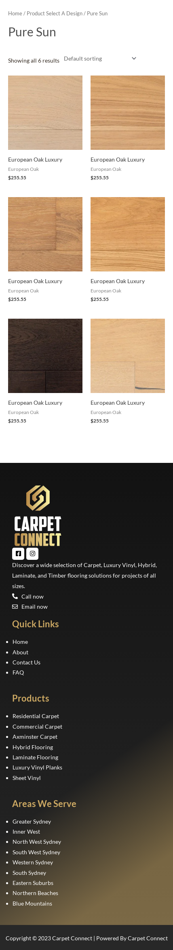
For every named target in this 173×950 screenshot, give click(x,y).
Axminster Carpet (35, 736)
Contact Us (26, 662)
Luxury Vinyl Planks (37, 767)
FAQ (18, 672)
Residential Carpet (36, 715)
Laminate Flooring (35, 757)
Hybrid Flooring (33, 747)
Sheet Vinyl (27, 777)
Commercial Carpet (37, 726)
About (20, 652)
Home (15, 14)
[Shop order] (98, 58)
